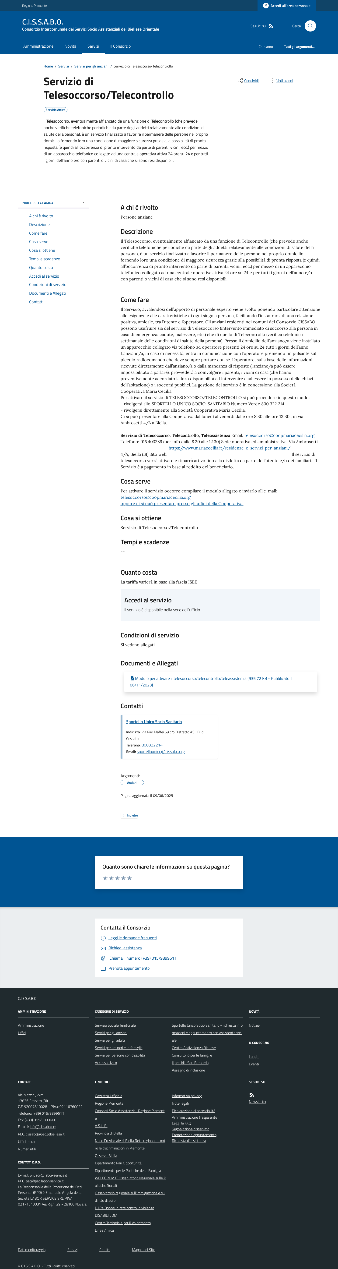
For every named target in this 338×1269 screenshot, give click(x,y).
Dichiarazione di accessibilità (193, 1110)
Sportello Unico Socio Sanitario (154, 721)
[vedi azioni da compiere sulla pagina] (281, 80)
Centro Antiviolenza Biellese (194, 1047)
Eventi (254, 1064)
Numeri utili (27, 1149)
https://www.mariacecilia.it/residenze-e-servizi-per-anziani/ (229, 448)
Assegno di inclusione (188, 1070)
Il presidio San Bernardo (190, 1062)
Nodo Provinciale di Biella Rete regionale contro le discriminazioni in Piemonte (130, 1144)
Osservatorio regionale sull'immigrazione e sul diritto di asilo (130, 1196)
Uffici (22, 1033)
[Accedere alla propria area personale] (287, 5)
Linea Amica (104, 1230)
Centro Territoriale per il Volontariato (123, 1223)
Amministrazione (38, 46)
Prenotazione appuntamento (194, 1135)
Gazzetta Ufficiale (108, 1096)
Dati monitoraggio (31, 1249)
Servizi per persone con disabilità (120, 1055)
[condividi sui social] (248, 80)
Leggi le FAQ (181, 1123)
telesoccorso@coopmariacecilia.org (279, 435)
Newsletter (257, 1101)
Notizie (254, 1025)
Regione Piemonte (34, 5)
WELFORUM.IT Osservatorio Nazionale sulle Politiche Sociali (130, 1181)
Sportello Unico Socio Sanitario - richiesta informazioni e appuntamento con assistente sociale (207, 1032)
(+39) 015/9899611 (48, 1113)
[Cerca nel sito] (308, 26)
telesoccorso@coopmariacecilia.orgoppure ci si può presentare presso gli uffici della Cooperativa (182, 500)
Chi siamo (266, 46)
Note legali (180, 1103)
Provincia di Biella (108, 1133)
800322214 (152, 745)
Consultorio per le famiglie (192, 1055)
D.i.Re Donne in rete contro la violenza (124, 1208)
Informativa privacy (187, 1096)
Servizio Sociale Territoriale (115, 1025)
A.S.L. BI (101, 1125)
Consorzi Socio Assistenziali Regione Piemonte (130, 1114)
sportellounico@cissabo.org (161, 751)
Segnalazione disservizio (190, 1129)
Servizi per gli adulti (110, 1040)
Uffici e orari (27, 1141)
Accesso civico (106, 1062)
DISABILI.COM (106, 1215)
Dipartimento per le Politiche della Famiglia (128, 1170)
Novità (70, 46)
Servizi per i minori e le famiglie (119, 1047)
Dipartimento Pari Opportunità (118, 1163)
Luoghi (254, 1056)
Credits (104, 1249)
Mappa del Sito (143, 1249)
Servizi (93, 46)
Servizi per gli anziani (91, 66)
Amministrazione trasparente (194, 1117)
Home (48, 66)
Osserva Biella (106, 1155)
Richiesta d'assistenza (189, 1140)
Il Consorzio (120, 46)
